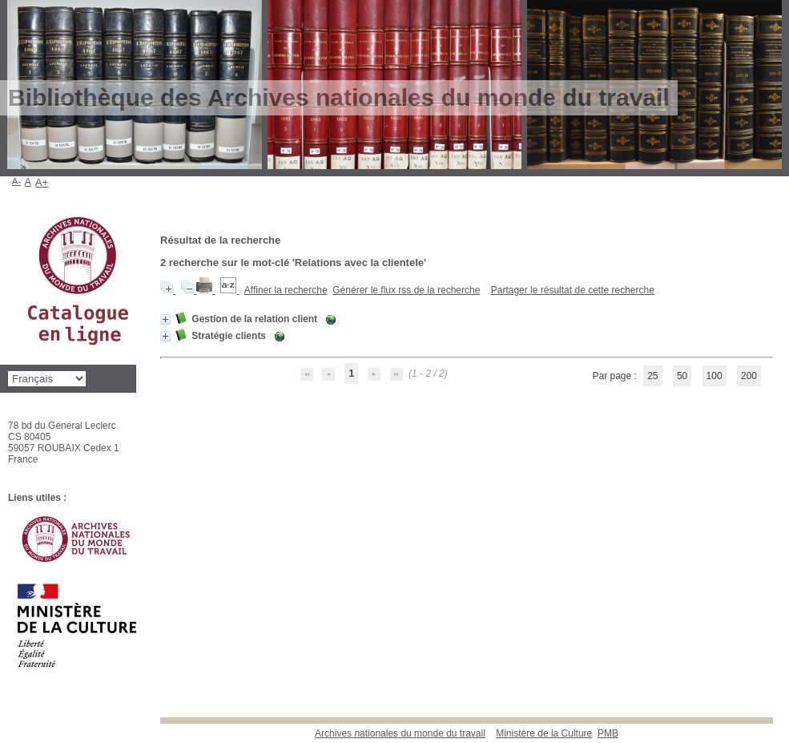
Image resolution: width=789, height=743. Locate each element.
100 (714, 376)
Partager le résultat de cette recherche (572, 290)
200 (749, 376)
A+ (42, 182)
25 (652, 376)
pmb (608, 733)
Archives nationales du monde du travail (400, 733)
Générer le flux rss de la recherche (406, 290)
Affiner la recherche (286, 290)
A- (16, 181)
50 (682, 376)
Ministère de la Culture (544, 733)
